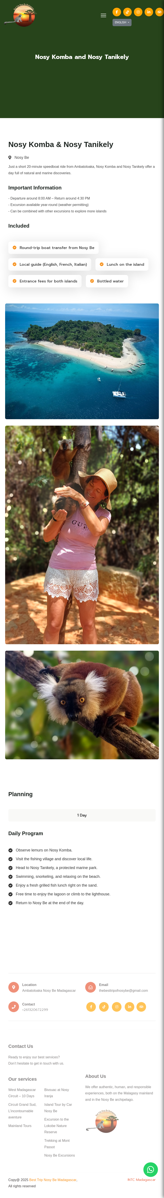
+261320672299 (35, 1012)
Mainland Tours (19, 1128)
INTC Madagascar (142, 1179)
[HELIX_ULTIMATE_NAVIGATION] (103, 15)
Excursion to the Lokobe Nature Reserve (56, 1128)
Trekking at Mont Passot (57, 1146)
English (121, 22)
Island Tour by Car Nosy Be (58, 1110)
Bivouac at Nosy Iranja (56, 1095)
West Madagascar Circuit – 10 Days (22, 1095)
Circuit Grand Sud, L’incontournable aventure (22, 1113)
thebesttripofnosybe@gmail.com (123, 992)
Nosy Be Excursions (59, 1157)
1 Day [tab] (82, 815)
